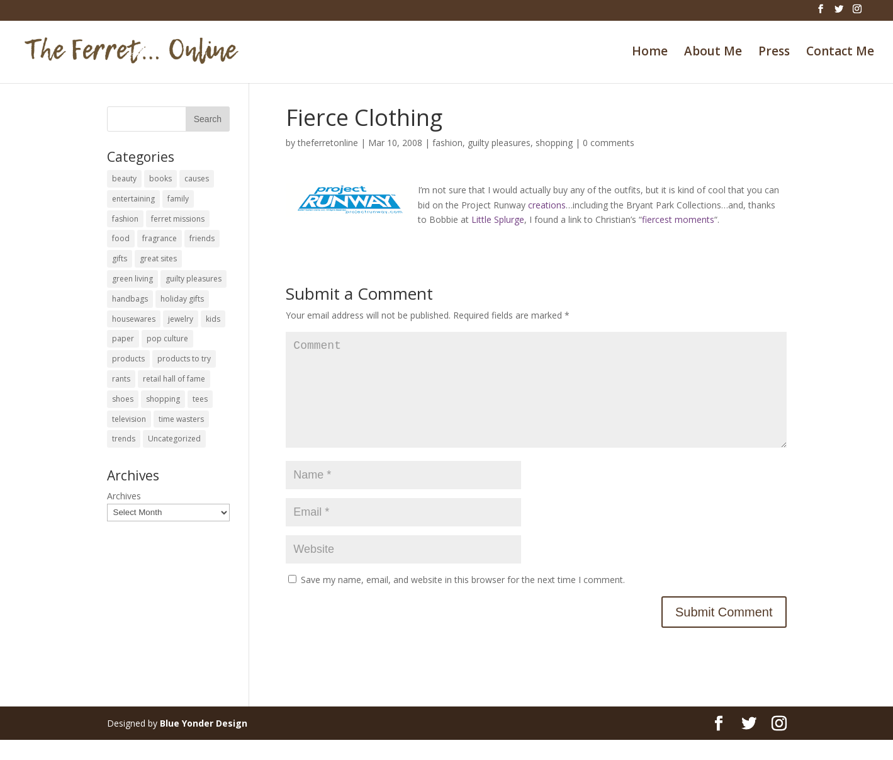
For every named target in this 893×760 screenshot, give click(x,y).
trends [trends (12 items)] (123, 438)
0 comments (608, 143)
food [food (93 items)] (121, 238)
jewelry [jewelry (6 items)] (180, 319)
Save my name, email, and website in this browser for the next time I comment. (463, 600)
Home (650, 53)
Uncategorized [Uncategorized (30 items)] (174, 438)
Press (774, 53)
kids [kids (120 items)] (213, 319)
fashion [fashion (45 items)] (125, 218)
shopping (554, 143)
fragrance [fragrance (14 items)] (159, 238)
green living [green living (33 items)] (132, 278)
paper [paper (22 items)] (123, 338)
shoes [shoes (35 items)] (122, 399)
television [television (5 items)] (129, 419)
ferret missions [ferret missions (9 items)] (178, 218)
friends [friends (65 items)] (202, 238)
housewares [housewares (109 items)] (133, 319)
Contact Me (840, 53)
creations (547, 205)
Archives (124, 496)
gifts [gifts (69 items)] (119, 258)
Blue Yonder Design (203, 743)
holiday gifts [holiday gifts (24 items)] (182, 298)
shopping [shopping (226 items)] (163, 399)
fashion (447, 143)
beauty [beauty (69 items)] (124, 178)
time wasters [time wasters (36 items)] (181, 419)
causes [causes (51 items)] (196, 178)
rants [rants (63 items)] (121, 378)
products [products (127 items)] (128, 358)
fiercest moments (678, 219)
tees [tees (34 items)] (200, 399)
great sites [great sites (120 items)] (158, 258)
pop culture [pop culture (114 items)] (167, 338)
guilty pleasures (499, 143)
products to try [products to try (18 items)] (184, 358)
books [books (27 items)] (160, 178)
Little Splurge (497, 219)
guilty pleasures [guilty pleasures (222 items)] (194, 278)
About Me (713, 53)
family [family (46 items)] (178, 198)
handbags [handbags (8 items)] (130, 298)
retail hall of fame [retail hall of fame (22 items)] (174, 378)
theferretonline (328, 143)
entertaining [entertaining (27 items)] (133, 198)
